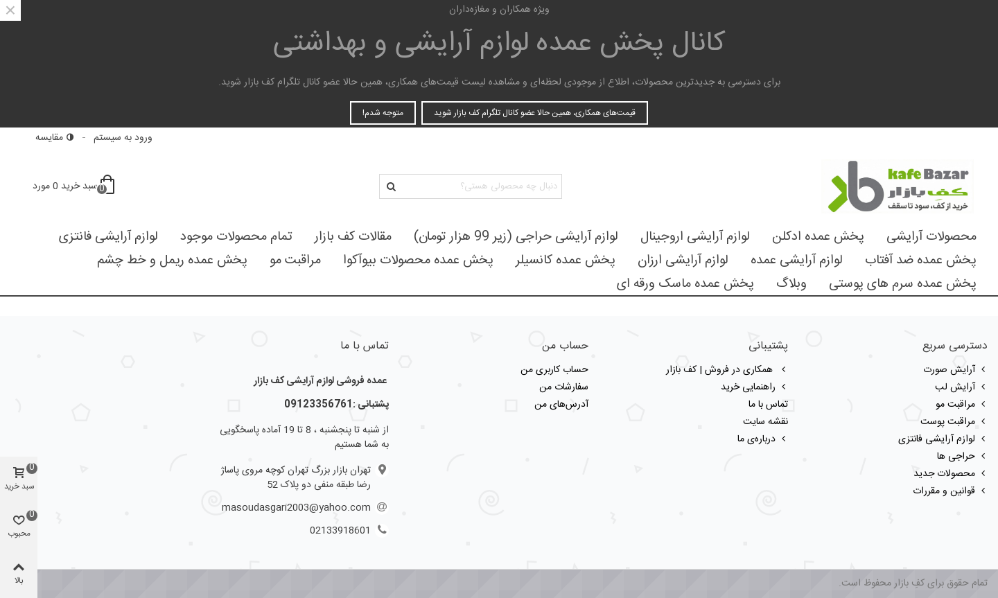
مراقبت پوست (954, 422)
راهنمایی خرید (754, 387)
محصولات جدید (950, 474)
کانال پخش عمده (499, 44)
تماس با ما (768, 404)
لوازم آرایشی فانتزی (108, 237)
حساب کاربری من (554, 370)
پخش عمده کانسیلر (565, 260)
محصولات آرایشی (931, 237)
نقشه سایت (765, 422)
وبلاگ (791, 284)
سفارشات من (563, 387)
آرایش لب (961, 387)
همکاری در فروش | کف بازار (727, 370)
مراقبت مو (295, 260)
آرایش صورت (955, 370)
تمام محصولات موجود (236, 237)
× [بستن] (10, 10)
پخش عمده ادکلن (818, 237)
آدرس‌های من (561, 404)
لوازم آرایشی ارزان (683, 260)
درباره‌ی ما (762, 439)
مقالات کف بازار (353, 237)
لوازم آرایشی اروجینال (695, 237)
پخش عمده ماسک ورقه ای (685, 284)
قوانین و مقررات (950, 491)
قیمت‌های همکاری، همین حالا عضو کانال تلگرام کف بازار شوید (535, 113)
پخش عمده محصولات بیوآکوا (418, 260)
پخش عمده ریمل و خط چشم (172, 260)
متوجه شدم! (382, 113)
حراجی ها (962, 456)
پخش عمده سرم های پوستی (903, 284)
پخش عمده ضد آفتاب (921, 260)
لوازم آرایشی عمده (797, 260)
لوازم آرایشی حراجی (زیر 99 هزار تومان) (516, 237)
